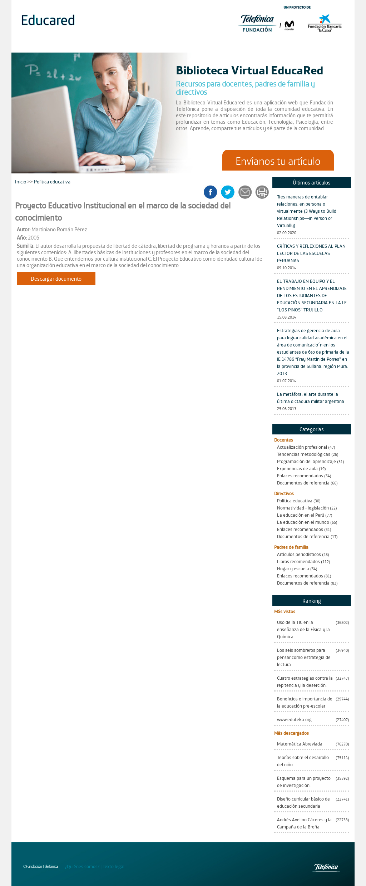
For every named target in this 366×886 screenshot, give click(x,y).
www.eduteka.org (294, 719)
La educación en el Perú (300, 514)
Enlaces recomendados (300, 475)
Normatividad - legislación (303, 507)
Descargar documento (56, 278)
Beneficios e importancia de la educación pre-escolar (304, 702)
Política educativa (294, 500)
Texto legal (113, 866)
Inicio (21, 181)
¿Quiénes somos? (82, 866)
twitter (230, 192)
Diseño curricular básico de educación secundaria (303, 802)
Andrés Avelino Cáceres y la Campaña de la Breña (304, 823)
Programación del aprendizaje (306, 461)
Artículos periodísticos (299, 554)
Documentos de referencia (303, 482)
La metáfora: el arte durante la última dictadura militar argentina (310, 397)
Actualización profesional (302, 446)
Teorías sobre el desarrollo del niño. (303, 761)
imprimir (261, 192)
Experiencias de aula (297, 468)
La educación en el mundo (303, 521)
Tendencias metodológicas (303, 454)
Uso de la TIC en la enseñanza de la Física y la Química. (303, 629)
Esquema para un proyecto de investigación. (304, 781)
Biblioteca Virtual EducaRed (249, 69)
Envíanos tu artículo (278, 160)
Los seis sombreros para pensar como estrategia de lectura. (304, 657)
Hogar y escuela (293, 568)
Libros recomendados (298, 561)
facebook (213, 192)
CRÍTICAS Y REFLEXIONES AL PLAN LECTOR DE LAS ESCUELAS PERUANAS (311, 253)
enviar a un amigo (246, 192)
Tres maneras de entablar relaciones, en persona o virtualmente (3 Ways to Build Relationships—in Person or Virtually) (306, 210)
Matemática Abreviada (299, 743)
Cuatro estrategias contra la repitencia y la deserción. (305, 681)
